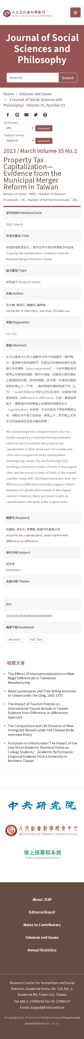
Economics (13, 570)
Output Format (14, 135)
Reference (11, 122)
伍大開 (10, 305)
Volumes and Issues (35, 93)
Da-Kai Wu (12, 311)
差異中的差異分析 (48, 529)
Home (8, 93)
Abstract (15, 639)
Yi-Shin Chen (29, 311)
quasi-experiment (56, 535)
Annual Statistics (42, 950)
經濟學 (10, 564)
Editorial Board (42, 912)
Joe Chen (45, 311)
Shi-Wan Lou (61, 311)
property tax (14, 535)
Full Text (36, 639)
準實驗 (31, 529)
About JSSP (42, 899)
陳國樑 (31, 305)
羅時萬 (41, 305)
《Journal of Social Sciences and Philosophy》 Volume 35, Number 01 (34, 102)
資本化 (20, 529)
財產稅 (10, 529)
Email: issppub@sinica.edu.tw (42, 1007)
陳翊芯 (20, 305)
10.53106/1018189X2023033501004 (29, 616)
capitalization (33, 535)
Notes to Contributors (42, 924)
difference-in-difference (22, 541)
